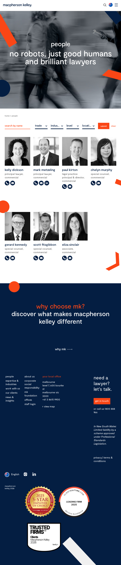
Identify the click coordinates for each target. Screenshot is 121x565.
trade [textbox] (38, 125)
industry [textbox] (56, 125)
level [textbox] (69, 125)
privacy (98, 457)
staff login (30, 403)
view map (49, 406)
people (10, 376)
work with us (13, 388)
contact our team (89, 4)
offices (28, 399)
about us (29, 376)
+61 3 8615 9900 (51, 399)
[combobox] (41, 125)
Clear (113, 126)
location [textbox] (87, 125)
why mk (60, 349)
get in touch (102, 400)
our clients (11, 392)
